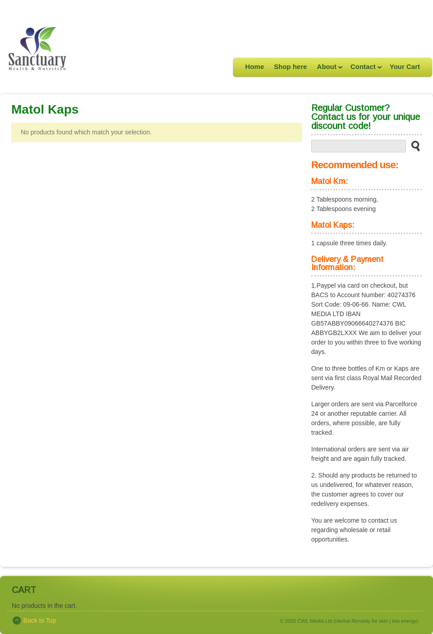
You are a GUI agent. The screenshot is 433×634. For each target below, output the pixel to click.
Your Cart (405, 66)
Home (254, 66)
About (327, 69)
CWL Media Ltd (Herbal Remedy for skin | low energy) (358, 621)
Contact (363, 69)
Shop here (290, 66)
